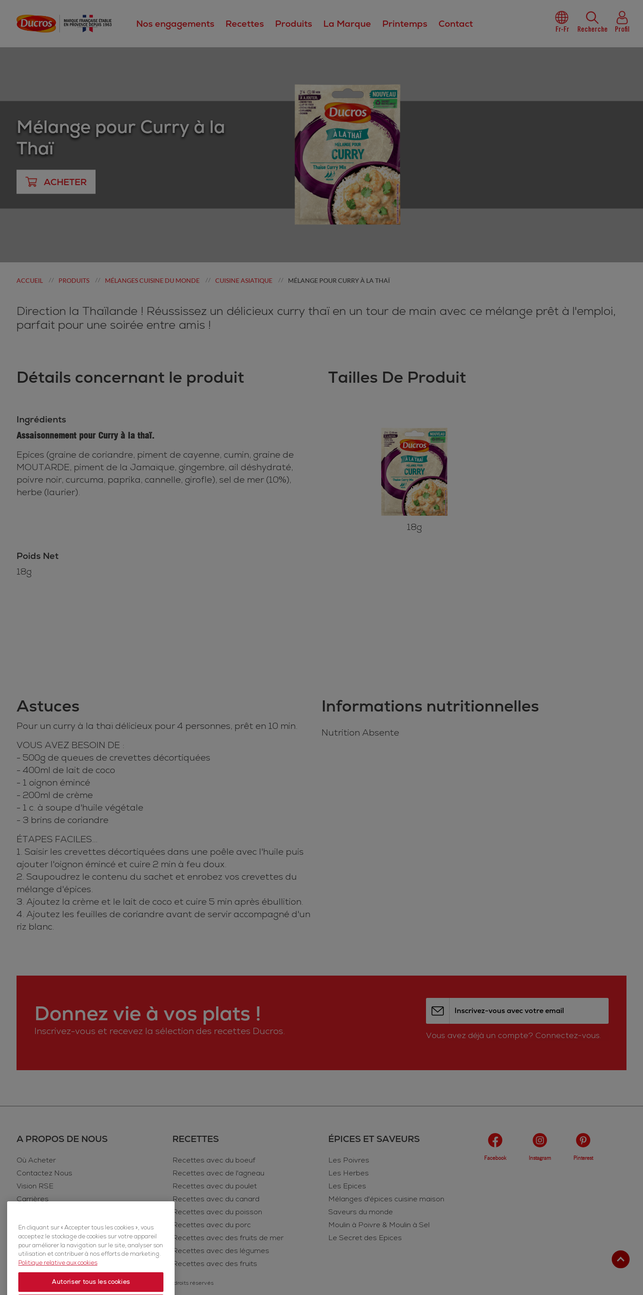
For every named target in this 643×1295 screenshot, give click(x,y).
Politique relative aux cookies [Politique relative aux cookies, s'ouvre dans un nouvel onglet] (57, 1283)
